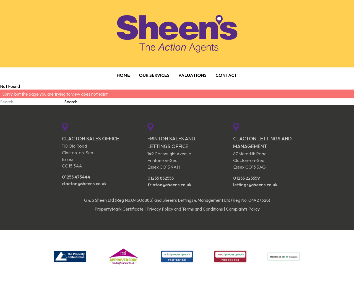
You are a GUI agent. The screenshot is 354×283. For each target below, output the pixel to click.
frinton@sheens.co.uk (169, 184)
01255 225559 (246, 178)
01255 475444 (76, 177)
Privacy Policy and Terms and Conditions (185, 209)
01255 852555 (160, 178)
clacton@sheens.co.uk (84, 183)
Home (123, 75)
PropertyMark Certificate (119, 209)
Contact (226, 75)
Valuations (192, 75)
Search (70, 101)
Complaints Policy (243, 209)
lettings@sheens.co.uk (255, 184)
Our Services (154, 75)
